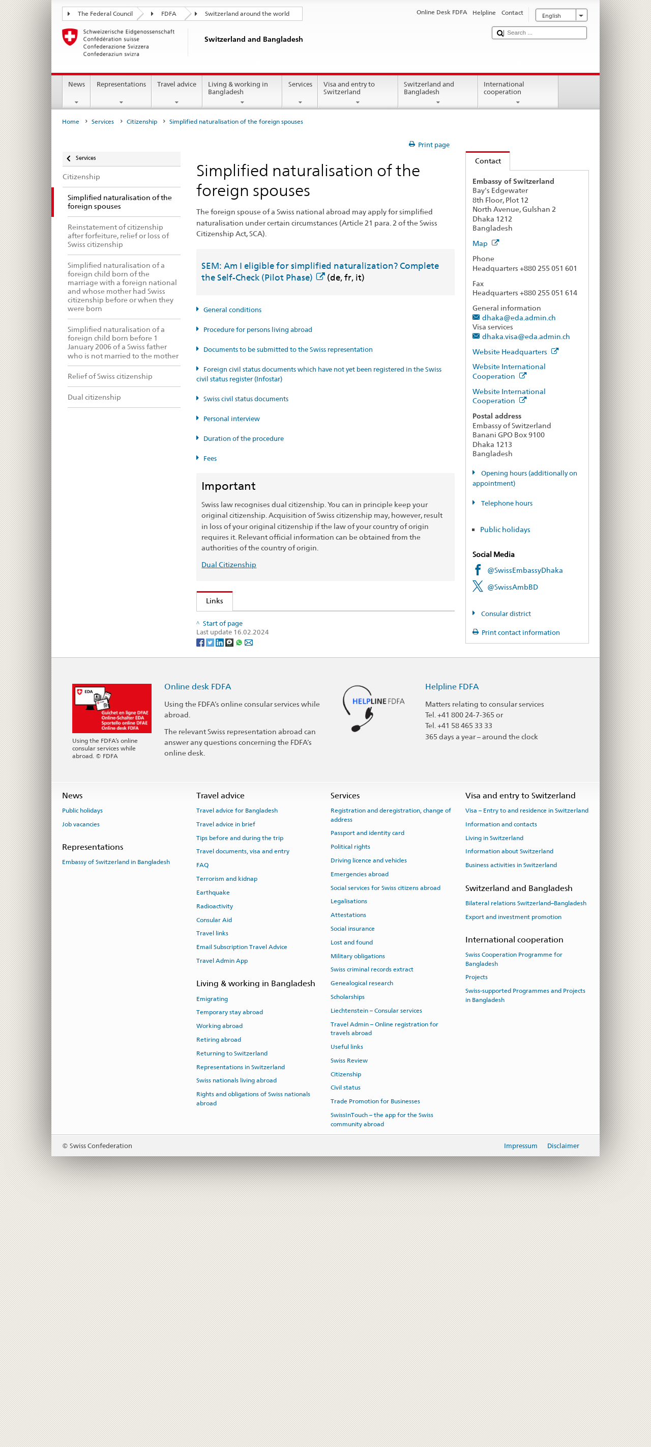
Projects (476, 1222)
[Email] (249, 887)
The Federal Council (105, 13)
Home (70, 121)
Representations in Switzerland (240, 1312)
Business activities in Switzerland (511, 1110)
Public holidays (505, 529)
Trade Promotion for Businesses (375, 1346)
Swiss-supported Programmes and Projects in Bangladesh (525, 1240)
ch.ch (216, 794)
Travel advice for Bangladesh (237, 1056)
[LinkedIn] (220, 887)
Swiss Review (349, 1305)
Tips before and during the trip (239, 1083)
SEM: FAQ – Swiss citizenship (255, 638)
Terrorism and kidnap (226, 1124)
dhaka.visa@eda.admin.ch (526, 336)
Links (210, 600)
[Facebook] (201, 887)
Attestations (348, 1160)
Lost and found (352, 1187)
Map (485, 243)
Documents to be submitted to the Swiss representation (288, 349)
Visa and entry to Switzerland (358, 93)
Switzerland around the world (247, 13)
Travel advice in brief (225, 1069)
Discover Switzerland (243, 777)
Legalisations (349, 1146)
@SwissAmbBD (512, 586)
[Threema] (230, 887)
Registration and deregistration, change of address (391, 1060)
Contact (483, 160)
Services (300, 93)
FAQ (202, 1110)
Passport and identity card (367, 1078)
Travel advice (177, 93)
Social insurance (353, 1173)
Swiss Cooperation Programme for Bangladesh (514, 1204)
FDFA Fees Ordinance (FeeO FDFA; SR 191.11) (282, 705)
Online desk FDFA (197, 932)
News (77, 93)
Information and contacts (501, 1069)
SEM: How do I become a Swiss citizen (270, 622)
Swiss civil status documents (245, 399)
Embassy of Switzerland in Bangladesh (116, 1107)
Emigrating (212, 1243)
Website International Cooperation (509, 371)
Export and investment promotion (513, 1161)
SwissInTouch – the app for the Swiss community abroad (382, 1365)
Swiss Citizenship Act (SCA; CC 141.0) (269, 671)
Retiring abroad (218, 1284)
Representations (121, 93)
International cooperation (518, 93)
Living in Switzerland (494, 1083)
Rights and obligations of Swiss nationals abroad (253, 1344)
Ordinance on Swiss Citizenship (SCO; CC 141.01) (288, 688)
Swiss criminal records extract (372, 1214)
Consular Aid (214, 1164)
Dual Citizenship (228, 564)
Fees (210, 458)
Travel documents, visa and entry (242, 1096)
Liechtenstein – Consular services (376, 1255)
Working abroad (219, 1271)
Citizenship (142, 121)
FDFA (168, 13)
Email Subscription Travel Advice (241, 1192)
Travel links (212, 1178)
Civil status (346, 1333)
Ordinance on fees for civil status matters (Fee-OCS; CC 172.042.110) (320, 722)
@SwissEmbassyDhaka (525, 570)
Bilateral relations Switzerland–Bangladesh (525, 1148)
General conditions (232, 310)
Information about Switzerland (509, 1096)
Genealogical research (362, 1228)
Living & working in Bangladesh (242, 93)
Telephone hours (506, 503)
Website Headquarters (515, 351)
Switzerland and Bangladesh (438, 93)
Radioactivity (214, 1151)
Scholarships (348, 1242)
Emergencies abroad (360, 1119)
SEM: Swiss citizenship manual (258, 655)
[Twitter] (211, 887)
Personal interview (231, 419)
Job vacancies (81, 1069)
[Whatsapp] (240, 887)
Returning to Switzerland (232, 1298)
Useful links (347, 1291)
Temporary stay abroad (229, 1257)
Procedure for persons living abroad (257, 329)
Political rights (350, 1092)
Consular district (505, 614)
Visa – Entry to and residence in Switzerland (526, 1056)
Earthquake (213, 1137)
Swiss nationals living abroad (236, 1325)
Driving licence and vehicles (369, 1105)
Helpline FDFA (452, 932)
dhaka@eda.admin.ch (519, 317)
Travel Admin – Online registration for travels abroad (384, 1274)
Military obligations (358, 1201)
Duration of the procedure (243, 438)
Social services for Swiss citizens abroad (385, 1132)
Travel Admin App (222, 1205)
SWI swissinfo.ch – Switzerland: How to (272, 810)
